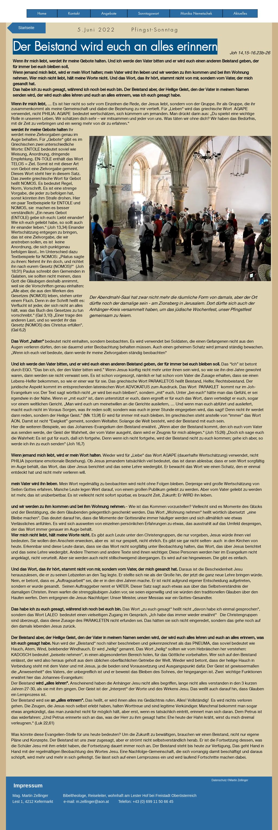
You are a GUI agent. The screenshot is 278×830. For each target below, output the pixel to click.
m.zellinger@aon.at (92, 801)
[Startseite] (26, 28)
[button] (108, 13)
